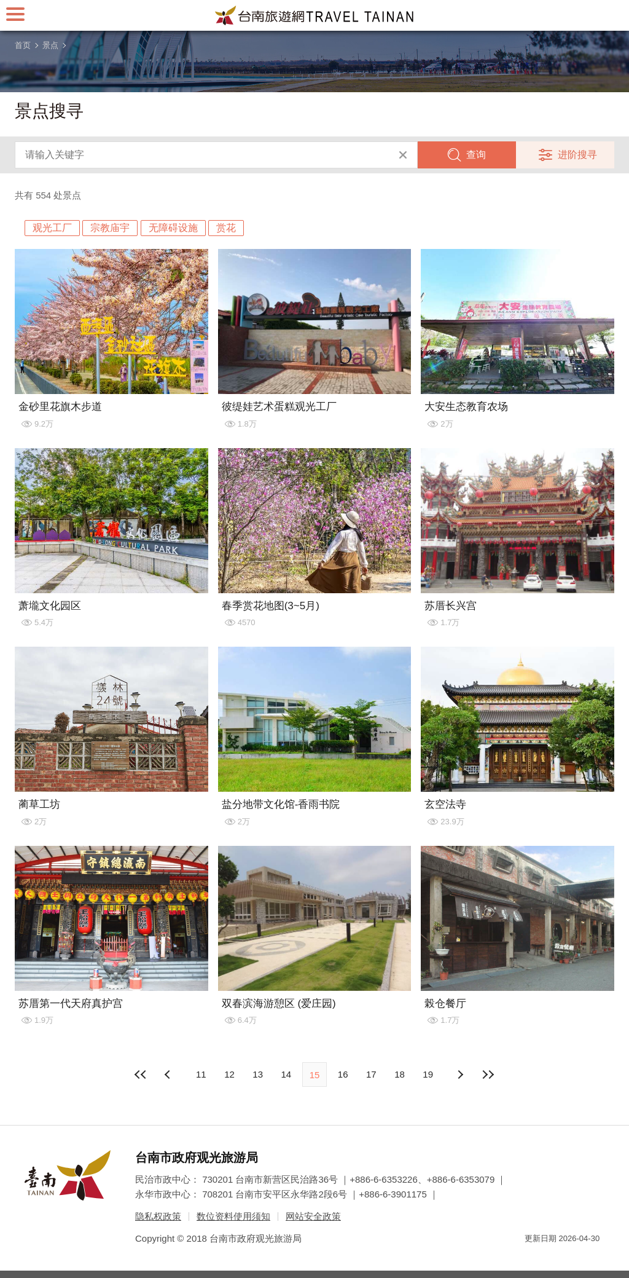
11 (201, 1074)
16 (343, 1074)
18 (399, 1074)
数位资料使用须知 (233, 1216)
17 (371, 1074)
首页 (23, 45)
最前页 (140, 1074)
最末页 (488, 1074)
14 (286, 1074)
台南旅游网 (314, 15)
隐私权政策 (158, 1216)
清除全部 (403, 155)
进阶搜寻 (577, 154)
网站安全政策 (313, 1216)
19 (428, 1074)
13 (257, 1074)
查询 (476, 154)
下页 (169, 1074)
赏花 (226, 228)
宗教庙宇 (110, 228)
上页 (460, 1074)
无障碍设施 (173, 228)
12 (229, 1074)
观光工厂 (52, 228)
